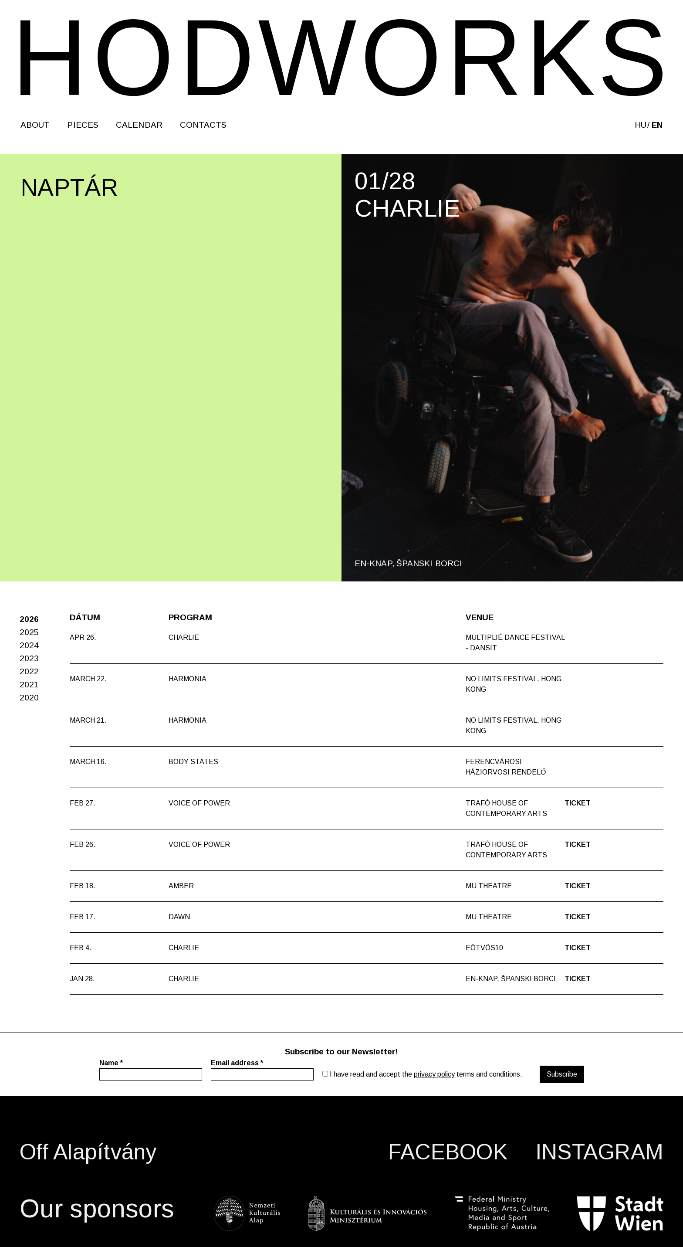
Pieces (82, 124)
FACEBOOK (447, 1152)
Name (111, 1063)
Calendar (139, 124)
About (35, 124)
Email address (237, 1063)
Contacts (203, 124)
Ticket (578, 803)
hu (640, 124)
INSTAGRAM (599, 1152)
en (657, 124)
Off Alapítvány (88, 1152)
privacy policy (434, 1074)
